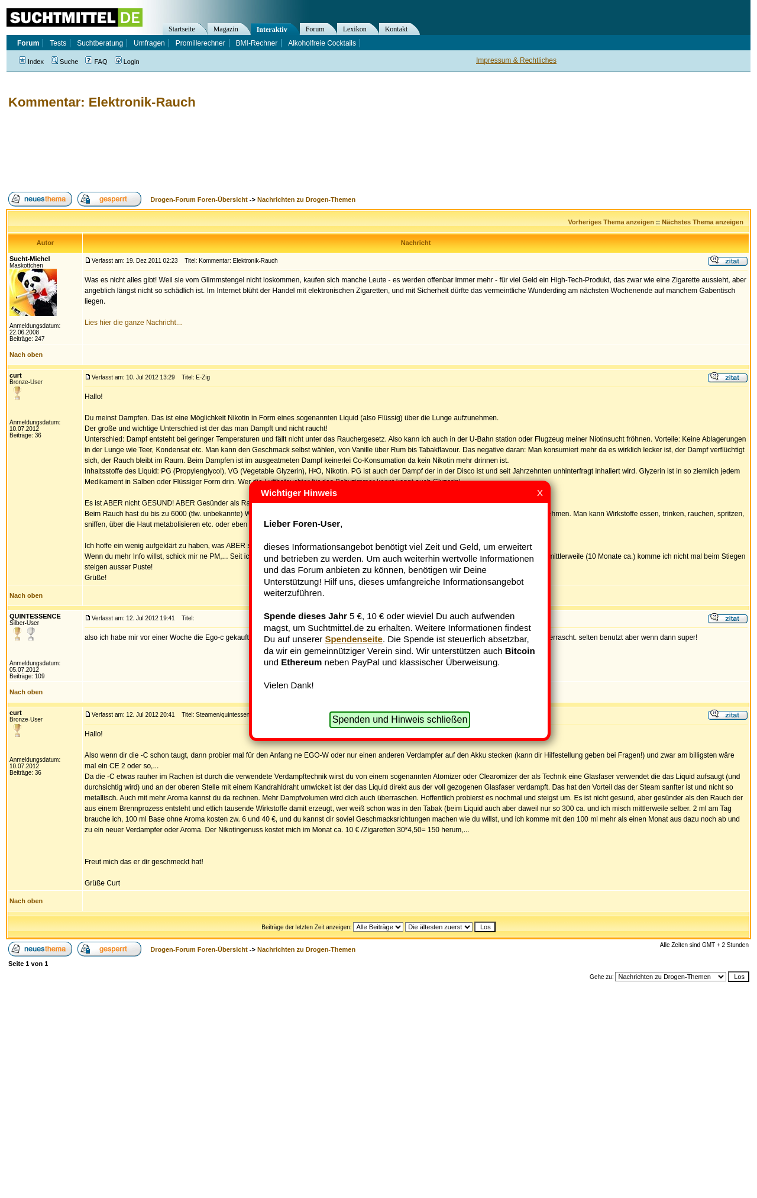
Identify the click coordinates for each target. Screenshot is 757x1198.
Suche (64, 61)
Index (31, 61)
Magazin (225, 29)
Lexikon (355, 29)
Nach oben (26, 354)
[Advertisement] (221, 151)
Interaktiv (272, 29)
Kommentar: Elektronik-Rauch (102, 102)
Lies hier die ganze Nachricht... (133, 322)
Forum (315, 29)
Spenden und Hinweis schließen (400, 719)
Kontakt (396, 29)
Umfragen (149, 43)
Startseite (182, 29)
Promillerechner (200, 43)
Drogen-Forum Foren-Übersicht (198, 199)
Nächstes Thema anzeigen (702, 222)
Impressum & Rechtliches (516, 60)
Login (127, 61)
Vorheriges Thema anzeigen (611, 222)
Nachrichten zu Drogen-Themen (306, 199)
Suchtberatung (100, 43)
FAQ (96, 61)
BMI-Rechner (257, 43)
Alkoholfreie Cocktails (322, 43)
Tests (58, 43)
